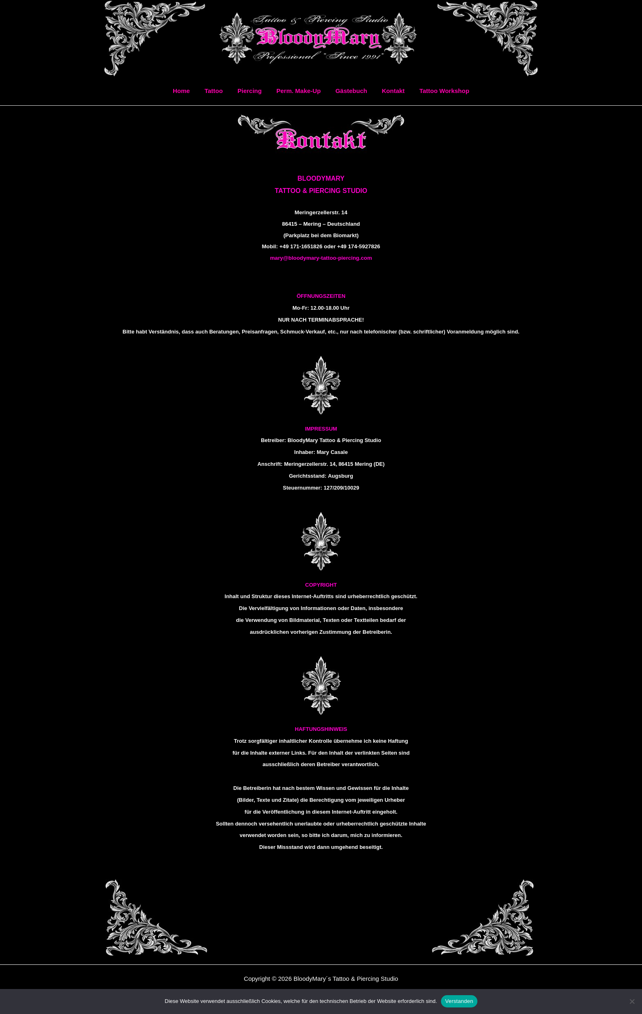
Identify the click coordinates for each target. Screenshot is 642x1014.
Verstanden (459, 1001)
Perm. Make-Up (298, 90)
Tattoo (218, 90)
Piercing (252, 90)
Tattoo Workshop (437, 90)
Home (188, 90)
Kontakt (388, 90)
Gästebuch (349, 90)
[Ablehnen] (632, 1001)
